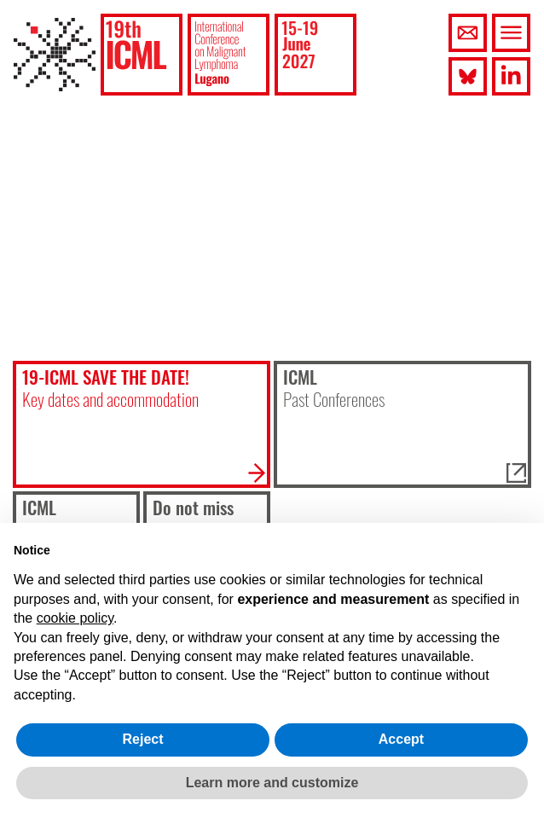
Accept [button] (401, 739)
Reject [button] (142, 739)
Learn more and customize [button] (272, 782)
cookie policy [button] (75, 618)
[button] (141, 55)
